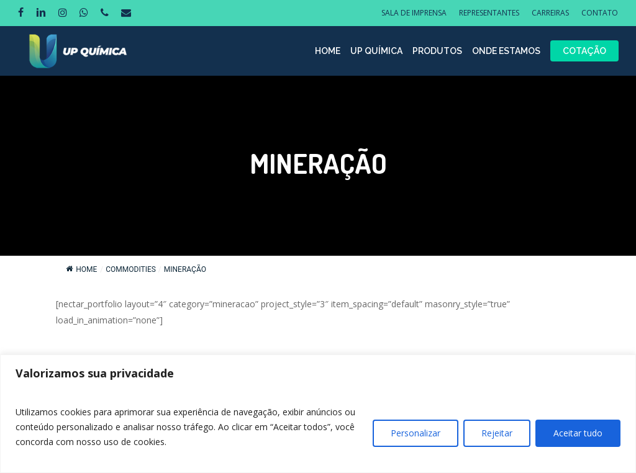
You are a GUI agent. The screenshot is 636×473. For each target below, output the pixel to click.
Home (81, 269)
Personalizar (415, 433)
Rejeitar (496, 433)
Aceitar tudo (577, 433)
